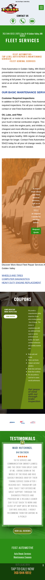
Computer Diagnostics (16, 279)
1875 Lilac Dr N (22, 33)
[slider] (22, 463)
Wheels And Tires (12, 275)
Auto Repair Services (22, 559)
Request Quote (36, 230)
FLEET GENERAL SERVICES (23, 61)
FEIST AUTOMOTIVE (22, 54)
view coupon (10, 322)
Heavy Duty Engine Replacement (21, 282)
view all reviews (23, 536)
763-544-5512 (8, 33)
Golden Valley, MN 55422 (31, 34)
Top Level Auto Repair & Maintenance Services (22, 58)
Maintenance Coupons (22, 563)
